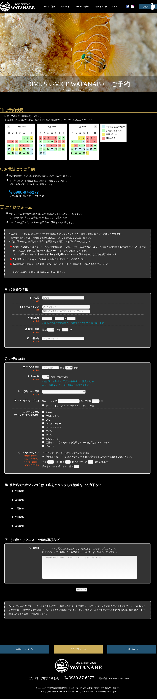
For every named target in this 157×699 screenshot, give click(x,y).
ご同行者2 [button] (17, 499)
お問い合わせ (131, 654)
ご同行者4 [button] (17, 517)
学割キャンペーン (24, 654)
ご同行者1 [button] (17, 491)
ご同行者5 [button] (17, 525)
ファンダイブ (65, 7)
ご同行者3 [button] (17, 508)
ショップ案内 (49, 7)
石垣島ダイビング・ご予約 (83, 90)
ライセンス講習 (82, 7)
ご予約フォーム (78, 654)
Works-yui (111, 696)
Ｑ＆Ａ (114, 7)
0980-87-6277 (79, 682)
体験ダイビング (100, 7)
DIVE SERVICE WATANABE (65, 696)
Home (67, 90)
